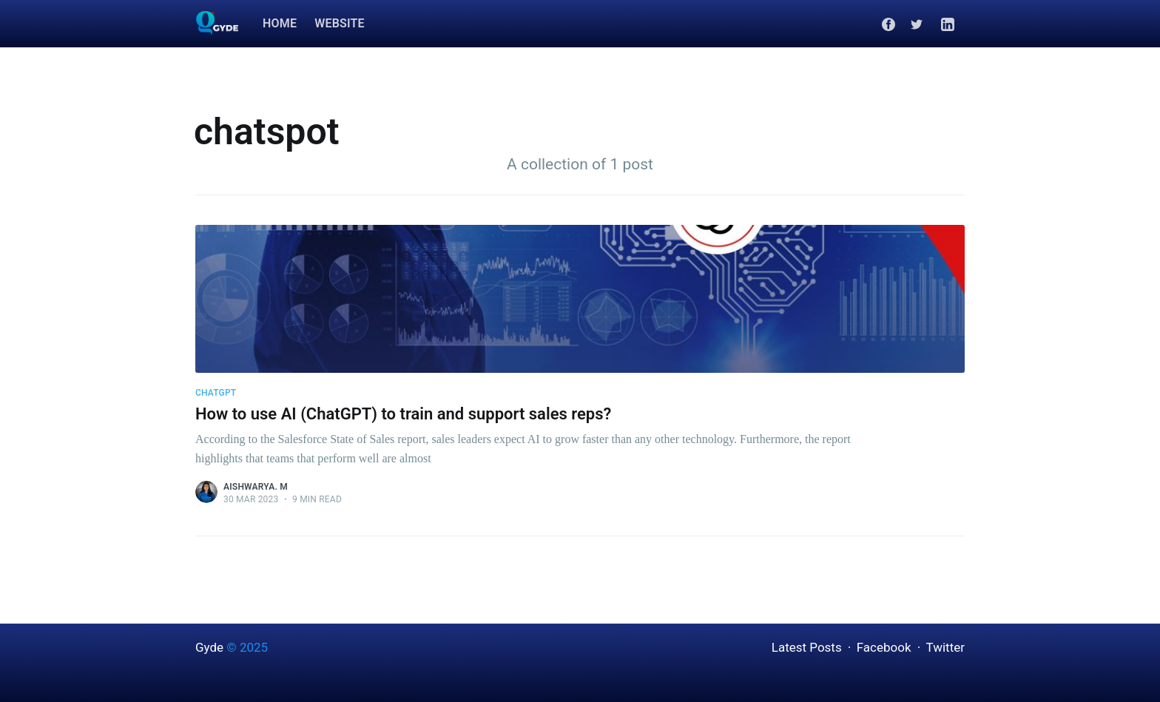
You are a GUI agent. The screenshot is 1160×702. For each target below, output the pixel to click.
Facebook (884, 647)
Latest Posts (807, 647)
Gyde (209, 647)
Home (280, 23)
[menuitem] (280, 24)
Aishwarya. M (255, 487)
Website (339, 23)
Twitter (945, 647)
